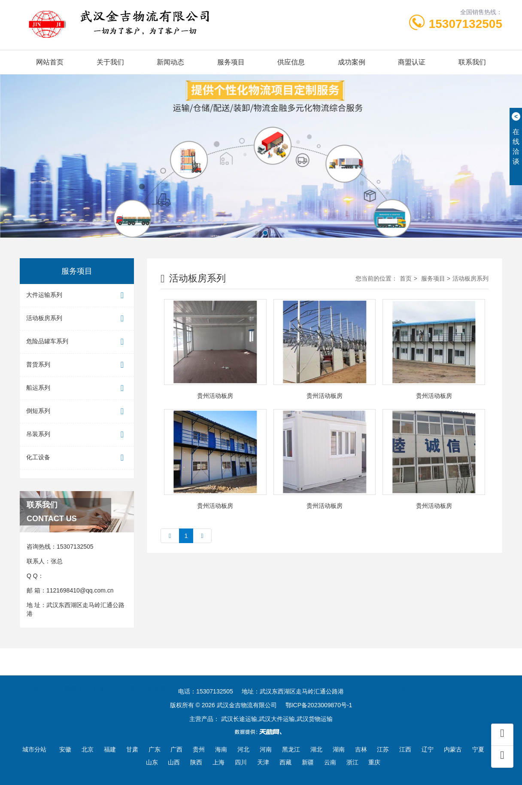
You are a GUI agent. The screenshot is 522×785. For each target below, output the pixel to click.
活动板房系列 (76, 319)
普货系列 (76, 365)
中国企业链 (262, 675)
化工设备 (76, 458)
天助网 (400, 675)
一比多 (97, 675)
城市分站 (34, 749)
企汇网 (127, 675)
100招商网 (191, 675)
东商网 (298, 675)
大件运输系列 (76, 295)
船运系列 (76, 388)
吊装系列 (76, 435)
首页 (406, 278)
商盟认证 (411, 62)
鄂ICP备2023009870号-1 (318, 705)
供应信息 (291, 62)
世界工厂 (367, 675)
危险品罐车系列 (76, 342)
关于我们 (110, 62)
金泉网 (156, 675)
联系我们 (472, 62)
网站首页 (50, 62)
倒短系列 (76, 411)
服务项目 (231, 62)
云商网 (67, 675)
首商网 (226, 675)
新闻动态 (170, 62)
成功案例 (351, 62)
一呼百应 (331, 675)
